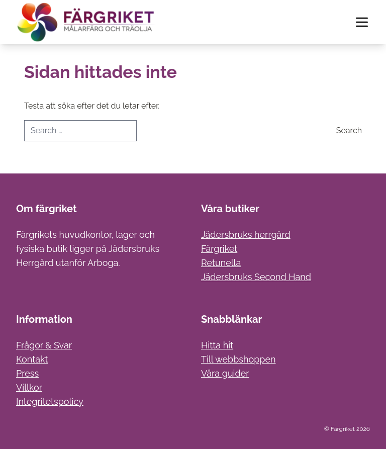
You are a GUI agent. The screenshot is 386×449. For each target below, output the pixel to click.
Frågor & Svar (44, 345)
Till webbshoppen (238, 359)
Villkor (29, 387)
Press (27, 373)
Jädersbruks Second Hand (256, 277)
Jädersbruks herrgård (246, 234)
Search (349, 130)
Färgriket (219, 248)
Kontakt (32, 359)
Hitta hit (217, 345)
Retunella (221, 262)
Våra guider (225, 373)
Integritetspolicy (49, 401)
